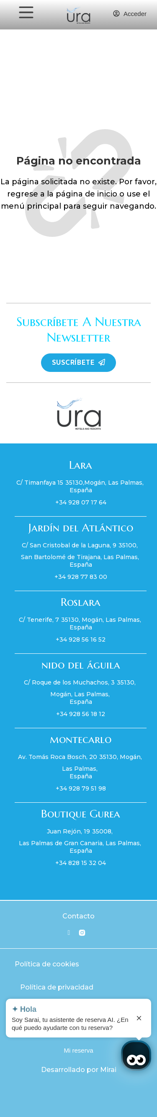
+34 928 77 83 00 (80, 577)
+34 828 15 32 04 (80, 863)
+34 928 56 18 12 (80, 714)
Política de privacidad (56, 987)
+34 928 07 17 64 (80, 502)
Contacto (78, 916)
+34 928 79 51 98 (81, 788)
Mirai (108, 1070)
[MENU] (26, 12)
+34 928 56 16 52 (81, 639)
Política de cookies (47, 964)
